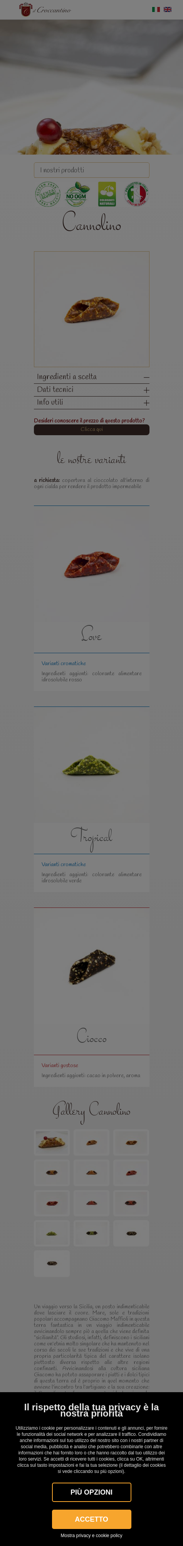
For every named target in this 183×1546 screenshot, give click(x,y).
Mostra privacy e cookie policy (91, 1535)
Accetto (91, 1519)
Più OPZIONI (91, 1492)
